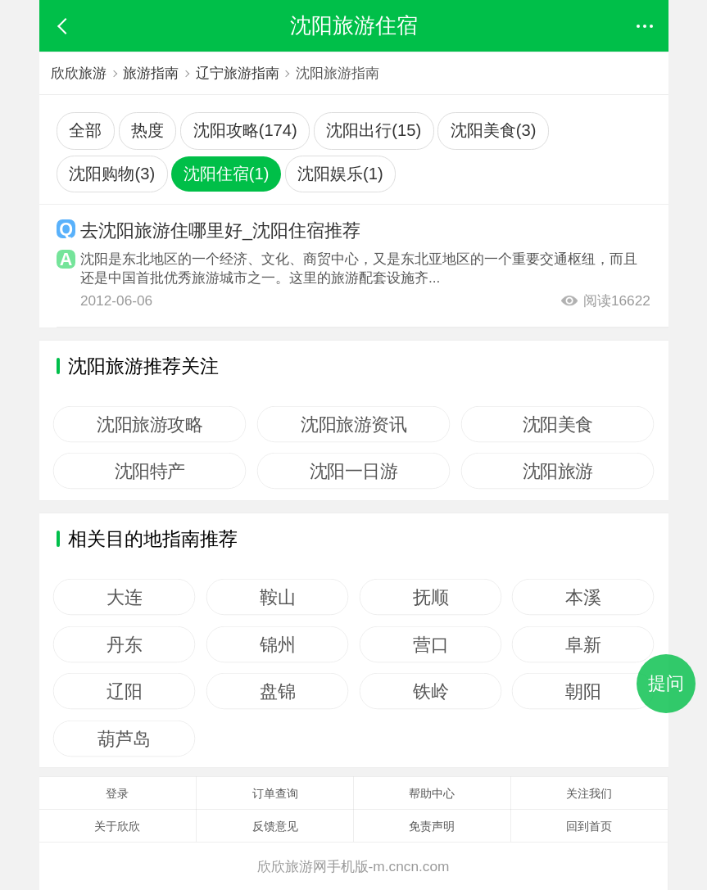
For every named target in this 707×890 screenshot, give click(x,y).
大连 (125, 597)
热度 (147, 130)
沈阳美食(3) (494, 130)
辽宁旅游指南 (237, 73)
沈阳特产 (150, 471)
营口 (430, 644)
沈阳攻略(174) (245, 130)
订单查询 (275, 793)
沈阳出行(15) (373, 130)
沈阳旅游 (557, 471)
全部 (85, 130)
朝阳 (582, 691)
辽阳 (125, 691)
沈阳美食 (557, 424)
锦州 (277, 644)
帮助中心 (432, 793)
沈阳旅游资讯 (353, 424)
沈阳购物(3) (112, 174)
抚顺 (430, 597)
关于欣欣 (117, 826)
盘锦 (277, 691)
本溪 (582, 597)
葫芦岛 (125, 738)
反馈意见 (275, 826)
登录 (117, 793)
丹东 (125, 644)
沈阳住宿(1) (227, 174)
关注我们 (589, 793)
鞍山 (277, 597)
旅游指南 (151, 73)
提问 (666, 683)
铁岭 (430, 691)
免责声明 (432, 826)
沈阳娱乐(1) (340, 174)
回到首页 (589, 826)
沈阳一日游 (354, 471)
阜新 (582, 644)
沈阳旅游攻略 (150, 424)
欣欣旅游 (79, 73)
